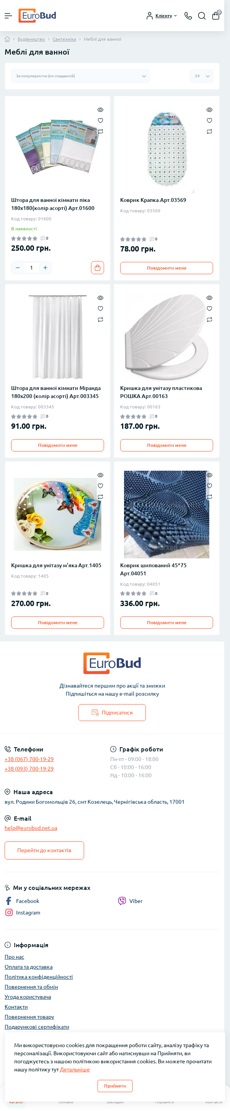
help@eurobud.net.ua (31, 828)
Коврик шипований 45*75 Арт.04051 (153, 569)
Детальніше (75, 1069)
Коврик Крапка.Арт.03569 (153, 200)
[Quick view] (100, 109)
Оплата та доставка (29, 967)
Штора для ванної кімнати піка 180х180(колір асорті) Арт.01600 (52, 204)
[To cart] (97, 267)
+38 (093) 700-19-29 (29, 769)
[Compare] (100, 131)
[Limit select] (201, 76)
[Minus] (18, 268)
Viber (130, 901)
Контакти (16, 1007)
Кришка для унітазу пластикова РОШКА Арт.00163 (161, 392)
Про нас (14, 957)
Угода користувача (28, 997)
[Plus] (45, 268)
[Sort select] (80, 76)
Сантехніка (64, 39)
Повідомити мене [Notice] (167, 267)
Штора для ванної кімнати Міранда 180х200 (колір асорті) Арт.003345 (56, 392)
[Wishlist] (100, 120)
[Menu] (8, 15)
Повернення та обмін (31, 987)
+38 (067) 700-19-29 (29, 759)
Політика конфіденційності (39, 977)
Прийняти (115, 1085)
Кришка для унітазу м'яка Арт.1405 (56, 565)
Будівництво (31, 39)
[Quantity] (31, 267)
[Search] (202, 16)
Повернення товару (29, 1017)
